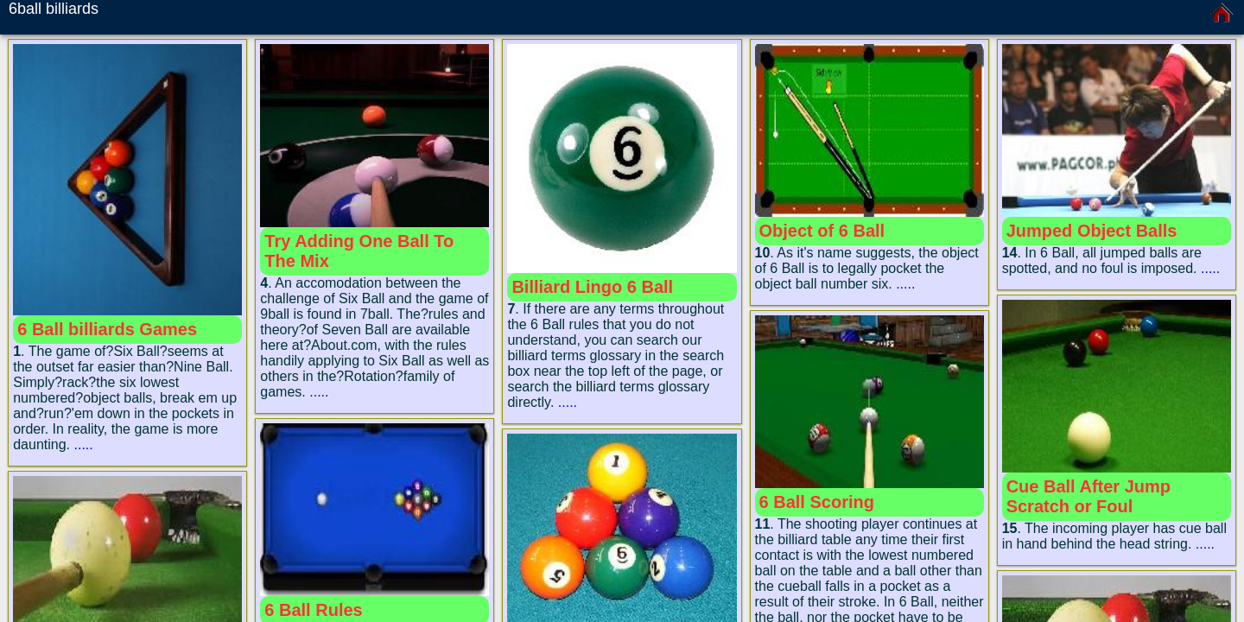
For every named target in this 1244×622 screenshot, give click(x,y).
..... (82, 444)
